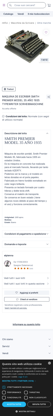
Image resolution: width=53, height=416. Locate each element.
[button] (26, 133)
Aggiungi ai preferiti (27, 293)
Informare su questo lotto (26, 324)
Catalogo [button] (8, 13)
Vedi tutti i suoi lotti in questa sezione (26, 283)
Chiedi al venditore (26, 299)
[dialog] (26, 388)
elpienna (8, 255)
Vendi (21, 13)
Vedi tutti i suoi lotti (26, 278)
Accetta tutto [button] (14, 404)
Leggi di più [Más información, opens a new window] (23, 377)
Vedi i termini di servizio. (16, 308)
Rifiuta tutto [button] (39, 404)
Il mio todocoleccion (39, 13)
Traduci (9, 89)
